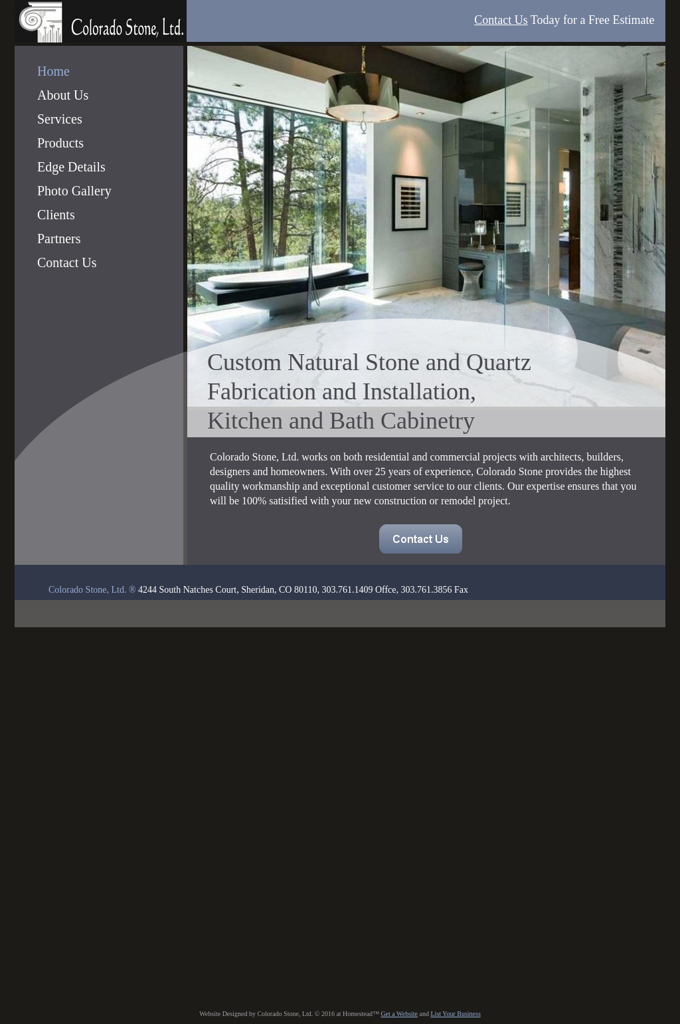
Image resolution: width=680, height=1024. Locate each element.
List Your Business (456, 1013)
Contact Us (501, 20)
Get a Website (399, 1013)
